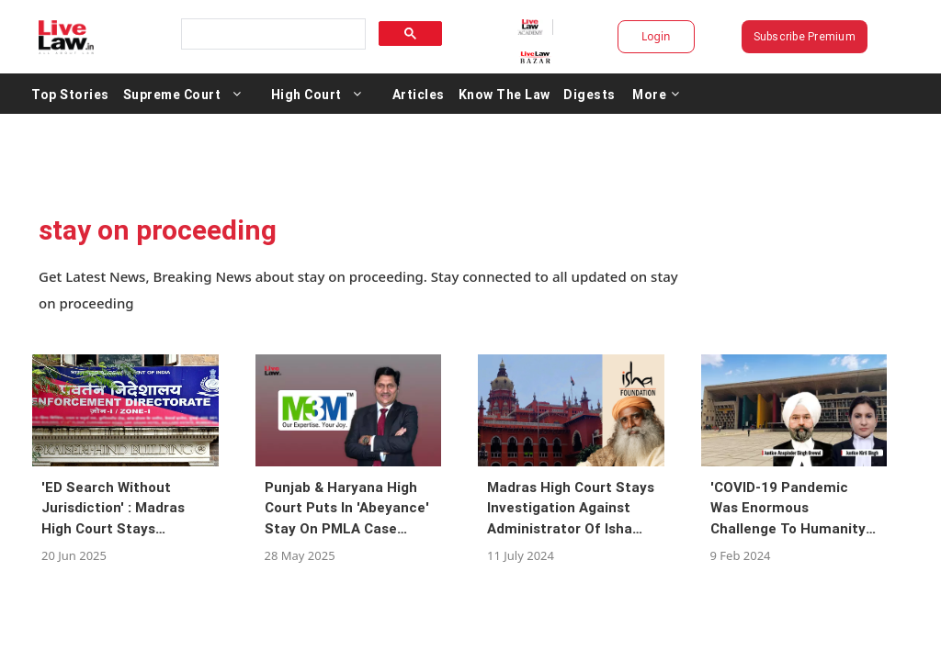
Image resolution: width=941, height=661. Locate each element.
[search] (298, 34)
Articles (496, 93)
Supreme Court (250, 93)
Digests (667, 93)
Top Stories (148, 93)
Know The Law (583, 93)
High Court (384, 93)
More (734, 93)
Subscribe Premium (756, 36)
